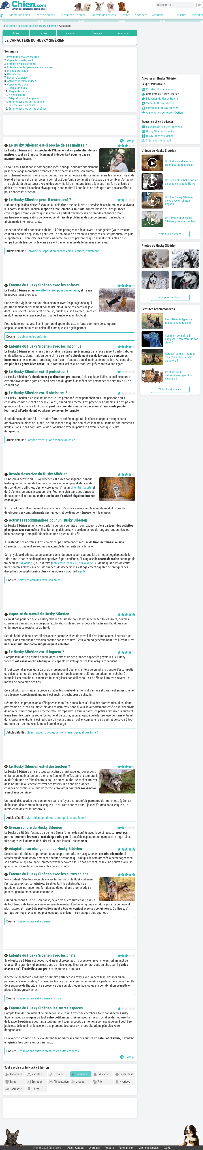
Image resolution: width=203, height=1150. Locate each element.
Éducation (101, 1074)
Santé (10, 1082)
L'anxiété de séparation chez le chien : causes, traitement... (63, 251)
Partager (127, 141)
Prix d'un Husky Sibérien (158, 89)
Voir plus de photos (170, 297)
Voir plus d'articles (170, 389)
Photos (43, 33)
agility (81, 571)
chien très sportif (81, 487)
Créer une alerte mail (156, 140)
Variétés (34, 1074)
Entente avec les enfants (21, 64)
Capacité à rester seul (20, 60)
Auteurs (109, 1147)
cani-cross (58, 563)
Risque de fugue (18, 88)
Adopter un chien (19, 15)
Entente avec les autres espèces (27, 108)
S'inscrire (180, 15)
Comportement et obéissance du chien (50, 440)
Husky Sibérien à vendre (158, 131)
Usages (77, 1082)
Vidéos (70, 33)
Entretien (34, 1082)
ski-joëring (25, 563)
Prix (97, 1082)
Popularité (13, 1089)
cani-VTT (72, 563)
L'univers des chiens (103, 15)
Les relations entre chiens (34, 921)
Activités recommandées (21, 81)
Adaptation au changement (24, 98)
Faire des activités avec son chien (39, 580)
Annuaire (157, 15)
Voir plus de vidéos (170, 234)
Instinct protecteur (18, 70)
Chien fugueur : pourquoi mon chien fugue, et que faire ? (62, 732)
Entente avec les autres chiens (26, 101)
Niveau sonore (17, 95)
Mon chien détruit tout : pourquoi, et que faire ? (56, 818)
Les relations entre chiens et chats (39, 998)
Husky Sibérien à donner (158, 136)
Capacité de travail (18, 84)
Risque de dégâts (19, 91)
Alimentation (59, 1082)
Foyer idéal (124, 1074)
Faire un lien (126, 1147)
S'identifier (196, 15)
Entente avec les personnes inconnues (29, 67)
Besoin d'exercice (17, 77)
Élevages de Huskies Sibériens (162, 127)
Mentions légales (148, 1147)
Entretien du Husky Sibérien (160, 108)
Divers (33, 1089)
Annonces (141, 15)
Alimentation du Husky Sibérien (162, 112)
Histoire (56, 1074)
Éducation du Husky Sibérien (160, 98)
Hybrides (122, 1082)
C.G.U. (167, 1147)
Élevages (96, 33)
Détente (125, 15)
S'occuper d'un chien (73, 15)
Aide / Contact (75, 1147)
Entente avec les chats (22, 105)
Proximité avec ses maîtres (23, 57)
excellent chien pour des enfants (57, 290)
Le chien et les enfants (32, 336)
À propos (94, 1147)
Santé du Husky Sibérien (158, 103)
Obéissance (14, 74)
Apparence (13, 1074)
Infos (16, 33)
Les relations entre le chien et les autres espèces (48, 1051)
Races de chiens (45, 15)
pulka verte (86, 563)
